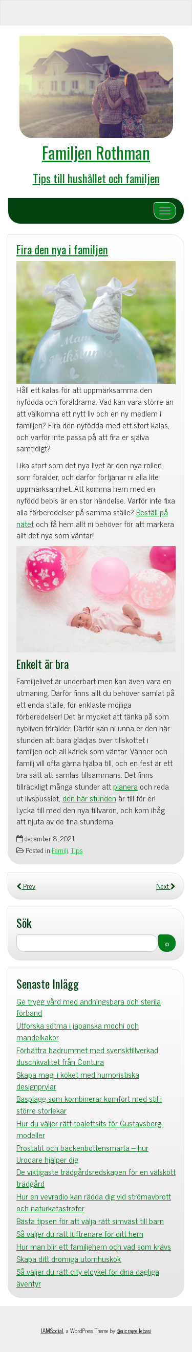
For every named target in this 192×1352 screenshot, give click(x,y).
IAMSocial (52, 1330)
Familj (60, 850)
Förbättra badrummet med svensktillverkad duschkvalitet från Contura (87, 1055)
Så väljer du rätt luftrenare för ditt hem (79, 1233)
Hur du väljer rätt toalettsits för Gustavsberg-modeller (89, 1129)
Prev (25, 885)
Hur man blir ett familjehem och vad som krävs (93, 1246)
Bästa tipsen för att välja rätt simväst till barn (90, 1221)
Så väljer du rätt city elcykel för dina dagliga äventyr (87, 1277)
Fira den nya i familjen (62, 249)
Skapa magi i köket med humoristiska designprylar (77, 1080)
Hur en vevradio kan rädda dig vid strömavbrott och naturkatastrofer (93, 1202)
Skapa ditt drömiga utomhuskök (68, 1258)
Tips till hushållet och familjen (96, 177)
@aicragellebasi (134, 1330)
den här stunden (89, 797)
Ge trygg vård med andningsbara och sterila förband (88, 1007)
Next (166, 885)
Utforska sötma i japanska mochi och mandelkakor (77, 1031)
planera (125, 786)
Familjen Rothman (96, 152)
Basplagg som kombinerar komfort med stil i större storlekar (89, 1104)
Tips (76, 850)
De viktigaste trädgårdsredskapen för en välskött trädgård (96, 1177)
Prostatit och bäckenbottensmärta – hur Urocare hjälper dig (82, 1153)
